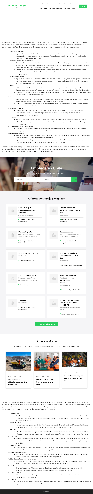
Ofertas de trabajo (16, 5)
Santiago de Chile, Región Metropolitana (26, 221)
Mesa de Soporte (25, 232)
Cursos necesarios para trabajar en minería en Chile (45, 382)
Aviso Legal (43, 8)
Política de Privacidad (55, 8)
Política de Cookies (69, 8)
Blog (43, 4)
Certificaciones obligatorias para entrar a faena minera (18, 382)
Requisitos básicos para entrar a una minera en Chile (73, 378)
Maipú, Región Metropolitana (70, 314)
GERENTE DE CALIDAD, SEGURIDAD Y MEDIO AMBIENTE (69, 302)
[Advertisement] (46, 25)
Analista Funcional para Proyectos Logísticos (27, 276)
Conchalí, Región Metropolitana (29, 285)
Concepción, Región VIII (27, 260)
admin (9, 376)
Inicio (37, 4)
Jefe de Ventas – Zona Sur (28, 253)
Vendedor (22, 300)
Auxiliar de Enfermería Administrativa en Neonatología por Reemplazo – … (68, 279)
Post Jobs (83, 6)
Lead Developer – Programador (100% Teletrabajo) (26, 210)
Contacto (49, 4)
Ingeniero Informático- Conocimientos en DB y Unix (69, 255)
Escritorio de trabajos (61, 4)
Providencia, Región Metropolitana (71, 265)
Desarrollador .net (67, 232)
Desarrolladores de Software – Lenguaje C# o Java (70, 210)
